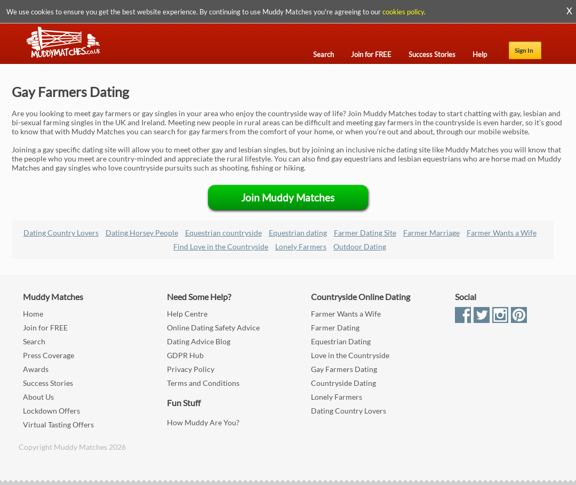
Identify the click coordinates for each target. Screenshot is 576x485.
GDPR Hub (185, 355)
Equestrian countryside (223, 232)
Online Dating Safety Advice (213, 327)
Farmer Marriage (431, 232)
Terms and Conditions (203, 382)
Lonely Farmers (300, 246)
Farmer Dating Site (365, 232)
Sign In (524, 50)
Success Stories (48, 382)
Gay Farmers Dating (344, 369)
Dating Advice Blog (198, 341)
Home (33, 313)
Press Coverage (48, 355)
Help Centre (187, 313)
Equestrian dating (298, 232)
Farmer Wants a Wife (502, 232)
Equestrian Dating (341, 341)
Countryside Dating (343, 382)
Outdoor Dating (359, 246)
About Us (38, 396)
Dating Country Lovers (61, 232)
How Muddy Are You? (203, 422)
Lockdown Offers (51, 410)
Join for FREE (45, 327)
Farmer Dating (335, 327)
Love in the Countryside (350, 355)
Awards (36, 369)
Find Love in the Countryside (220, 246)
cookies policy (403, 11)
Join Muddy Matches (287, 197)
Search (34, 341)
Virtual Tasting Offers (58, 424)
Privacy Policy (190, 369)
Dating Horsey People (142, 232)
